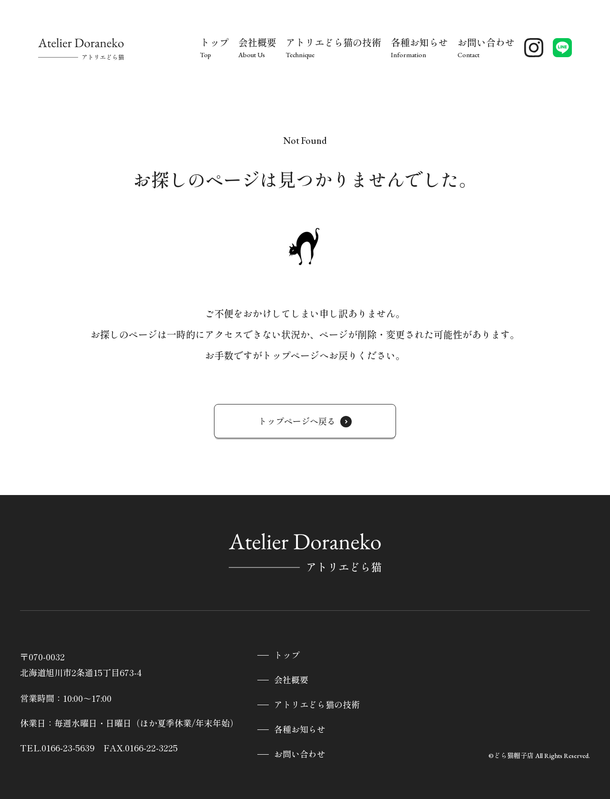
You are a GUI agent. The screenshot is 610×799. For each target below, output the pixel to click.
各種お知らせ (299, 729)
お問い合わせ (299, 754)
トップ (287, 655)
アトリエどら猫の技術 (317, 704)
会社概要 (291, 680)
